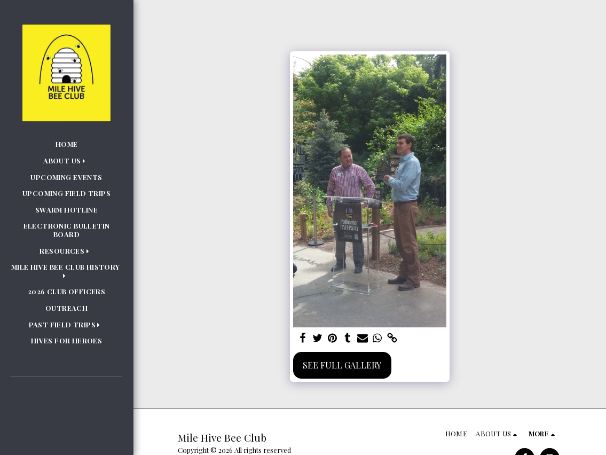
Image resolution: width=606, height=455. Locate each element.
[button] (66, 161)
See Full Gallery (342, 365)
